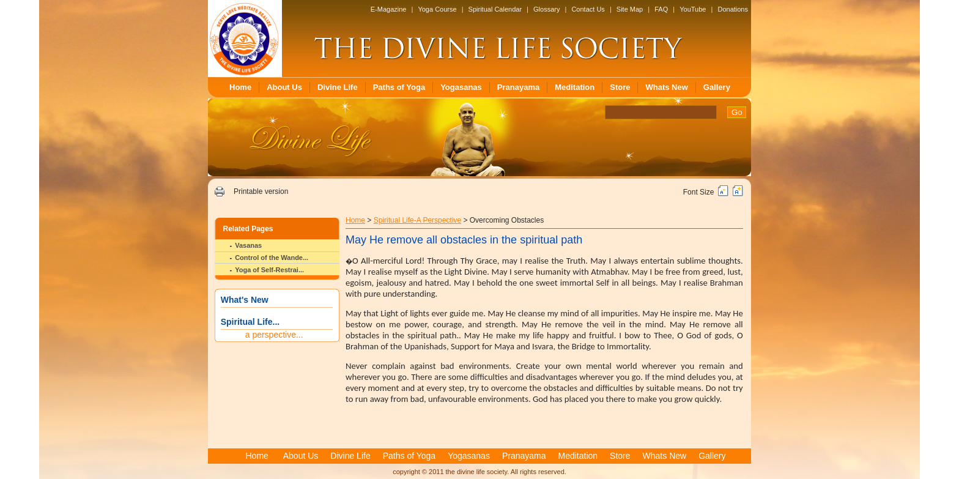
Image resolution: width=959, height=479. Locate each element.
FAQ (661, 9)
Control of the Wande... (271, 257)
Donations (732, 9)
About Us (284, 87)
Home (240, 87)
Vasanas (248, 245)
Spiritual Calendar (495, 9)
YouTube (692, 9)
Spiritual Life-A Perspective (417, 220)
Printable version (261, 191)
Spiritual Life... (250, 322)
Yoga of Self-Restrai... (269, 269)
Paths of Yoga (399, 87)
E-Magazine (389, 9)
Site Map (629, 9)
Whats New (666, 87)
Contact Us (587, 9)
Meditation (574, 87)
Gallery (716, 87)
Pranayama (518, 87)
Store (620, 87)
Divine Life (337, 87)
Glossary (546, 9)
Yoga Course (437, 9)
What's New (244, 300)
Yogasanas (461, 87)
